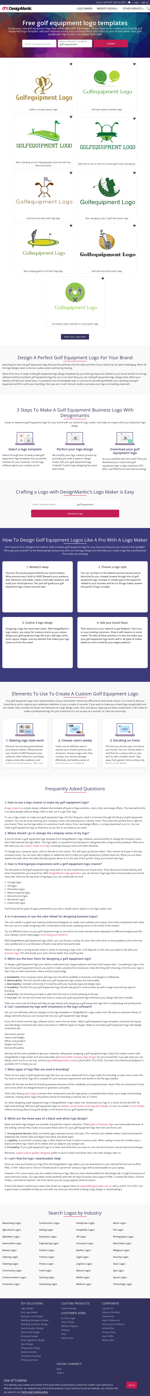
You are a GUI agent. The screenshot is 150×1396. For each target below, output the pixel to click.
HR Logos (81, 1235)
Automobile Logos (11, 1242)
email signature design (96, 1104)
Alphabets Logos (11, 1235)
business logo (12, 951)
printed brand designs (131, 1145)
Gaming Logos (46, 1276)
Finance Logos (46, 1255)
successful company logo (34, 1139)
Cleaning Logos (10, 1262)
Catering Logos (10, 1255)
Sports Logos (120, 1276)
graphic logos (30, 1092)
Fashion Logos (46, 1248)
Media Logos (82, 1276)
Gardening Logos (48, 1282)
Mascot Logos (83, 1269)
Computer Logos (11, 1282)
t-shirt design (137, 1104)
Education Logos (48, 1235)
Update (111, 43)
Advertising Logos (11, 1221)
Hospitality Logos (85, 1228)
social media (76, 1104)
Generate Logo (75, 512)
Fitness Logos (46, 1262)
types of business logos (102, 1123)
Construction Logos (49, 1221)
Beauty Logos (9, 1248)
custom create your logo (37, 844)
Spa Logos (118, 1269)
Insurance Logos (84, 1242)
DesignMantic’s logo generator (65, 871)
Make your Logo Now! (75, 335)
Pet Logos (118, 1228)
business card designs (93, 975)
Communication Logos (14, 1276)
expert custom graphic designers (33, 1151)
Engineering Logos (49, 1242)
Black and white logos (44, 1132)
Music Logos (119, 1221)
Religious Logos (121, 1248)
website (65, 1104)
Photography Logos (123, 1235)
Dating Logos (46, 1228)
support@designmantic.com (60, 1059)
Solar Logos (119, 1262)
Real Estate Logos (122, 1242)
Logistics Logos (84, 1262)
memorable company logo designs (78, 1055)
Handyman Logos (85, 1221)
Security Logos (120, 1255)
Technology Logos (122, 1282)
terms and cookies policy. (35, 1392)
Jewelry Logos (83, 1248)
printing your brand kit (55, 933)
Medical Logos (83, 1282)
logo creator (13, 806)
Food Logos (45, 1269)
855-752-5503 (119, 2)
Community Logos (12, 1269)
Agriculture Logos (11, 1228)
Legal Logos (82, 1255)
